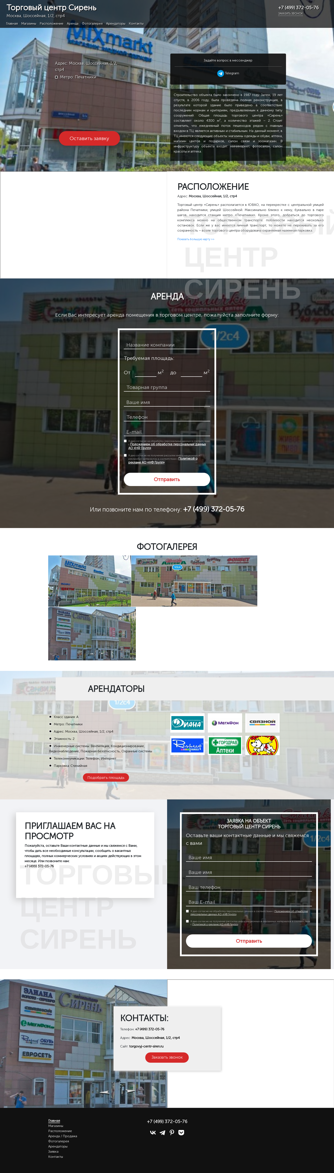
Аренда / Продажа (62, 1136)
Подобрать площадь (105, 777)
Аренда (72, 23)
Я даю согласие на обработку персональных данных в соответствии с (169, 445)
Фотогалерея (92, 23)
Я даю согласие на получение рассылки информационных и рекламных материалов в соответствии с (164, 459)
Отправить (167, 479)
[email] (167, 432)
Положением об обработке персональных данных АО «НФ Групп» (167, 446)
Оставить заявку (89, 138)
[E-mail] (249, 902)
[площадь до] (191, 373)
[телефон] (167, 417)
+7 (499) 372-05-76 (149, 1029)
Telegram (228, 73)
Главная (12, 23)
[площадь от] (145, 373)
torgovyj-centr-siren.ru (146, 1046)
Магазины (28, 23)
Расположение (51, 23)
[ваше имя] (167, 402)
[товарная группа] (167, 387)
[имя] (249, 858)
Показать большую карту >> (195, 239)
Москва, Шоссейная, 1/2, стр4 (156, 1038)
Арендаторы (115, 23)
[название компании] (167, 345)
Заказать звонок (290, 13)
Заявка (53, 1151)
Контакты (136, 23)
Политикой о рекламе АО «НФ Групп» (163, 460)
